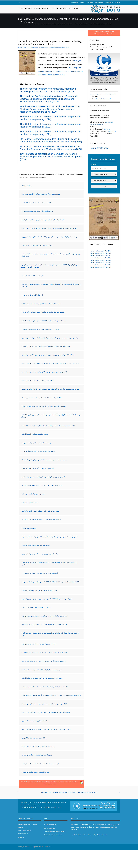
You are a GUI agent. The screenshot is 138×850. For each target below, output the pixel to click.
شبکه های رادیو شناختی (29, 528)
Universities (99, 2)
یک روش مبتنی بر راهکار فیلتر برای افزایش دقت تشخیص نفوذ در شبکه (43, 477)
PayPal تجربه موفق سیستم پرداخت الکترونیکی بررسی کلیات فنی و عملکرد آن (46, 346)
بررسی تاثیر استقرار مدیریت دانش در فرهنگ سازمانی (38, 451)
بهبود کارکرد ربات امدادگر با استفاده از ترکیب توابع (37, 245)
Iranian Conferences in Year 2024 (100, 251)
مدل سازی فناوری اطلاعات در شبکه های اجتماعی (37, 755)
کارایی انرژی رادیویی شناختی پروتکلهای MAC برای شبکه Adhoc (41, 397)
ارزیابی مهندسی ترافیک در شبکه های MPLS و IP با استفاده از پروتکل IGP (44, 624)
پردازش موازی (26, 185)
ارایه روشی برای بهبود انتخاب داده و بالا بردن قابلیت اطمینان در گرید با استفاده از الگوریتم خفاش (51, 695)
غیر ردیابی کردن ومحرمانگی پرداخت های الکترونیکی (38, 468)
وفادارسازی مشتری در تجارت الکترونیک (34, 738)
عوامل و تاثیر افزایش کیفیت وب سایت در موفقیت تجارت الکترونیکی (43, 219)
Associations (109, 2)
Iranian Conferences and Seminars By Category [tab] (69, 792)
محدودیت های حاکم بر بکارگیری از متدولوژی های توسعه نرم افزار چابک (44, 406)
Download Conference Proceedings (104, 33)
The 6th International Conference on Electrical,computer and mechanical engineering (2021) (50, 125)
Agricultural (42, 8)
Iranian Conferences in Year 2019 (100, 262)
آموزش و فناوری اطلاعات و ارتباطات (33, 494)
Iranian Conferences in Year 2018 (100, 265)
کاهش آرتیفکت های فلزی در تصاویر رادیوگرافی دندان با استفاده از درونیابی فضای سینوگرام (50, 537)
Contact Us (77, 835)
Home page (74, 2)
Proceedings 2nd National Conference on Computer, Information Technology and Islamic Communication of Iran (60, 71)
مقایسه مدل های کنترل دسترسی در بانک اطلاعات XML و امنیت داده (42, 678)
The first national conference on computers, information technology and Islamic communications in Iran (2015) (48, 90)
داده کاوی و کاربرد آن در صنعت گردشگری (34, 721)
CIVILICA (93, 825)
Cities (82, 2)
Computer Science (39, 24)
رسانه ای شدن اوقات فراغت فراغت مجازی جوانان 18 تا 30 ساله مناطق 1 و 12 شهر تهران (49, 237)
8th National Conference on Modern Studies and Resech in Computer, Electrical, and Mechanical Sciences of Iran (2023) (51, 140)
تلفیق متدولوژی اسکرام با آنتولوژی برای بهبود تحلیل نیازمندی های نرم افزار (45, 616)
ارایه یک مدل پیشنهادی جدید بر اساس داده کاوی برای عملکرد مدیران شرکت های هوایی (48, 425)
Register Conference (100, 835)
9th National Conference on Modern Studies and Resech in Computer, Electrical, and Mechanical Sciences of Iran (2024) (51, 147)
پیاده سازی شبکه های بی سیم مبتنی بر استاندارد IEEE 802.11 (41, 329)
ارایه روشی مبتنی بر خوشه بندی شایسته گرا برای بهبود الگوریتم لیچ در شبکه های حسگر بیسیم (50, 363)
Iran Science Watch (24, 830)
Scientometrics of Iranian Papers (54, 831)
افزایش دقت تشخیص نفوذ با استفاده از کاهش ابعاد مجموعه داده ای (42, 485)
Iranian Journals (49, 828)
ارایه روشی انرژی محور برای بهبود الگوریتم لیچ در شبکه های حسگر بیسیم (44, 372)
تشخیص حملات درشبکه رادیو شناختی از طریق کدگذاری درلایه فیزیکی (43, 312)
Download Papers (50, 825)
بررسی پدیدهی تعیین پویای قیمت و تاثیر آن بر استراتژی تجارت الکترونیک (44, 460)
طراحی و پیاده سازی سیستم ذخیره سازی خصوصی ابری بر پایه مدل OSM (44, 704)
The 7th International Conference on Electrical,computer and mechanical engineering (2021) (50, 132)
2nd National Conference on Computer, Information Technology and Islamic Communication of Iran (79, 24)
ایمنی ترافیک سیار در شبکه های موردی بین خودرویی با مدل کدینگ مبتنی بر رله (46, 712)
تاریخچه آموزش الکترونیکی (30, 502)
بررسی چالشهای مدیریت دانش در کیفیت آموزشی (37, 443)
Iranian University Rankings (53, 835)
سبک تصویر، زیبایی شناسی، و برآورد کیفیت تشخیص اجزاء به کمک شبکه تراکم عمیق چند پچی (50, 338)
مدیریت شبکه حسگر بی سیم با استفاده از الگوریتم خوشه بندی (41, 194)
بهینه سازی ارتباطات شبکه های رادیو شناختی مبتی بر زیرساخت (41, 303)
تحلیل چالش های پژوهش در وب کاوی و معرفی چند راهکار (39, 590)
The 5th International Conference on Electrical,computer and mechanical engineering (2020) (50, 118)
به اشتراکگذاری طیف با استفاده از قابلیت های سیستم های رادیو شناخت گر (44, 652)
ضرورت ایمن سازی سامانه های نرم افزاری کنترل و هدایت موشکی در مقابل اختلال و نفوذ (49, 228)
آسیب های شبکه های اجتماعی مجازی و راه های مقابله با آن (40, 573)
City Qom (107, 129)
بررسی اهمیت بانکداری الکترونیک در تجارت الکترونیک (38, 746)
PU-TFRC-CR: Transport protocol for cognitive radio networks (41, 519)
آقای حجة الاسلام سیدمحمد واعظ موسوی (102, 94)
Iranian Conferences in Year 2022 (100, 255)
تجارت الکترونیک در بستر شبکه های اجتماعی (35, 772)
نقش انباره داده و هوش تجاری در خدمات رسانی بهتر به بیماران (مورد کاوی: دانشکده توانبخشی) (51, 389)
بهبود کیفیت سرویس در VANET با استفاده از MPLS (37, 211)
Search (93, 164)
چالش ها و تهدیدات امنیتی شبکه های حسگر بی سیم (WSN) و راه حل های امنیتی (46, 729)
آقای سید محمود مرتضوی (103, 98)
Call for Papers (23, 834)
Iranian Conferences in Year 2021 (100, 258)
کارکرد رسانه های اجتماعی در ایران (32, 275)
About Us (87, 835)
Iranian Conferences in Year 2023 (100, 253)
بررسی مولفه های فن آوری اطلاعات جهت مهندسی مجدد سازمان (42, 669)
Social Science (59, 8)
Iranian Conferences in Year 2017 (100, 267)
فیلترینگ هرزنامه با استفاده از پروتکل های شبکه (36, 202)
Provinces (90, 2)
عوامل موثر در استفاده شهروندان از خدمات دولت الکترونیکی (40, 763)
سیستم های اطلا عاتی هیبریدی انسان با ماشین (36, 545)
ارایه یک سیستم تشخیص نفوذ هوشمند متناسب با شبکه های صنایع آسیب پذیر (45, 686)
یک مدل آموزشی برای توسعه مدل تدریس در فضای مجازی (39, 554)
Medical (74, 8)
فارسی (118, 2)
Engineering (26, 8)
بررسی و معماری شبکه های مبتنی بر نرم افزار (36, 607)
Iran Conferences (25, 24)
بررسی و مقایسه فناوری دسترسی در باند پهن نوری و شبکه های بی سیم (44, 661)
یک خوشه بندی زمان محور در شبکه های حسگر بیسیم (38, 380)
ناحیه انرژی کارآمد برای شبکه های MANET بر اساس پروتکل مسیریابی (43, 321)
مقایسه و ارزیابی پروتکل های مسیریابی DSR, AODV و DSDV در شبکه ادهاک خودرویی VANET (51, 582)
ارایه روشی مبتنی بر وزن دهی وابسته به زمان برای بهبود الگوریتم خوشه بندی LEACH (48, 355)
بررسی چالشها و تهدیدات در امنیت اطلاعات (35, 434)
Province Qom (111, 131)
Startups (21, 837)
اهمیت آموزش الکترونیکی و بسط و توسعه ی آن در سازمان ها (40, 511)
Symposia (48, 847)
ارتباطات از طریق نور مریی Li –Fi (32, 295)
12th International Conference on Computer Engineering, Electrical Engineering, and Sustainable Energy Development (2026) (51, 157)
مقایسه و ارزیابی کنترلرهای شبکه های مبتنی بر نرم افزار (39, 644)
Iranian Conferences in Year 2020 (100, 260)
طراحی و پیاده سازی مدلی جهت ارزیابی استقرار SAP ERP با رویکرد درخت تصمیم (47, 599)
